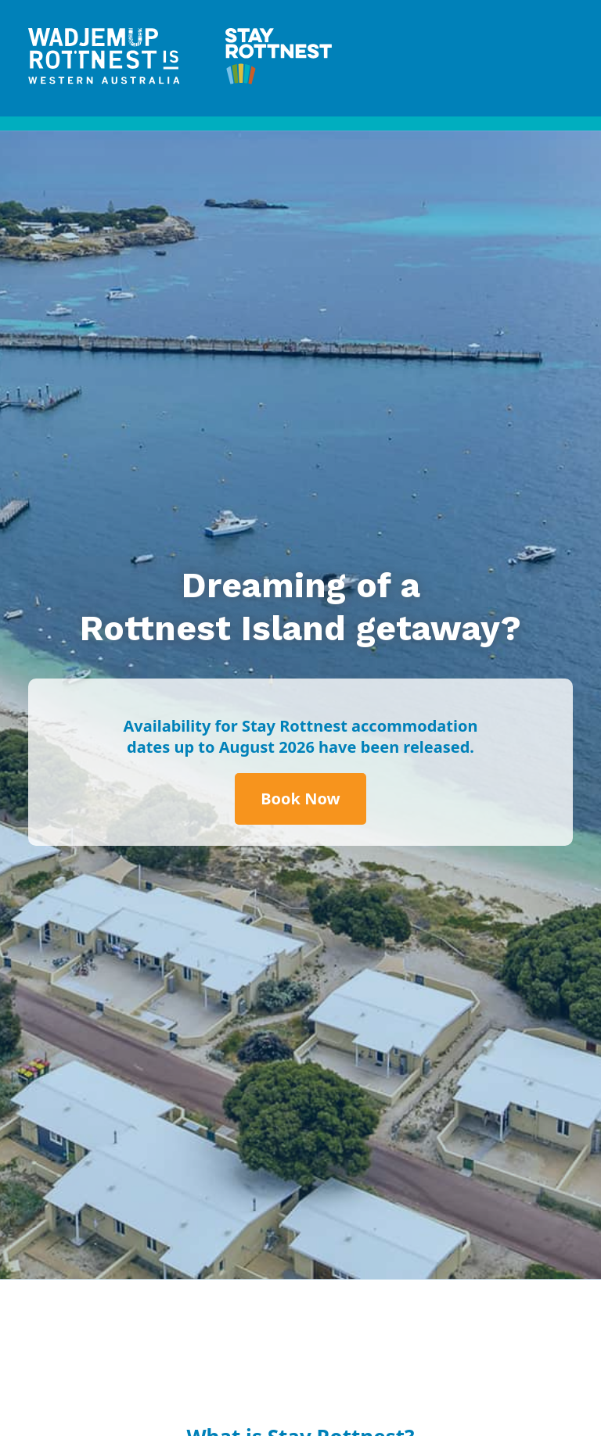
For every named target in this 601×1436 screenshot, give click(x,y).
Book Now (300, 798)
